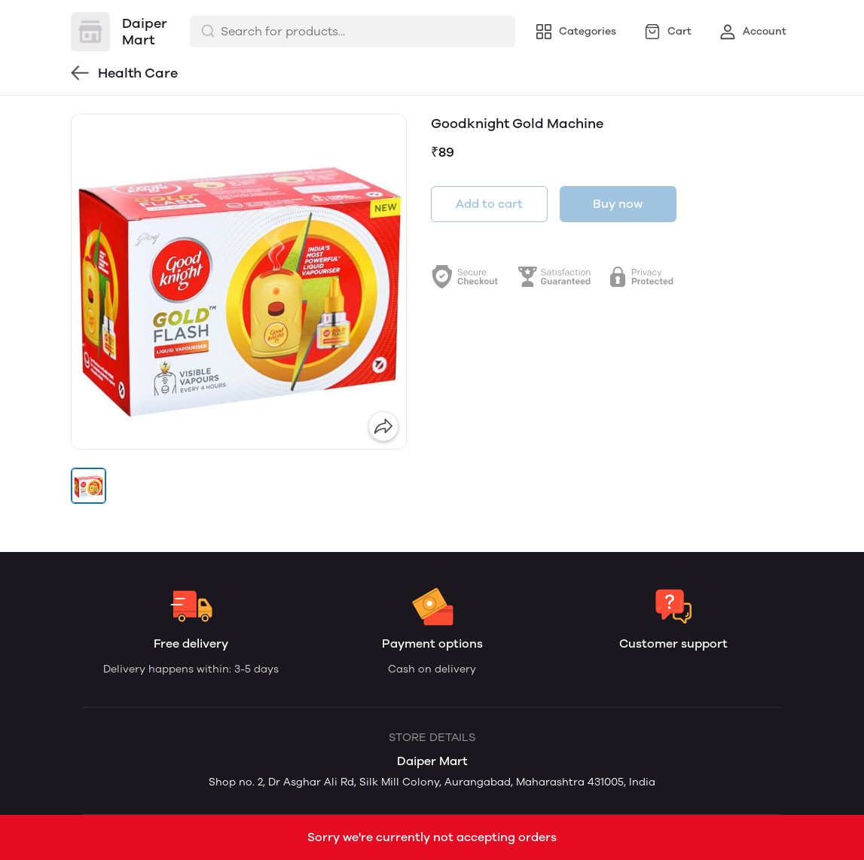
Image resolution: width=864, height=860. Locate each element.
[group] (239, 281)
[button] (89, 486)
